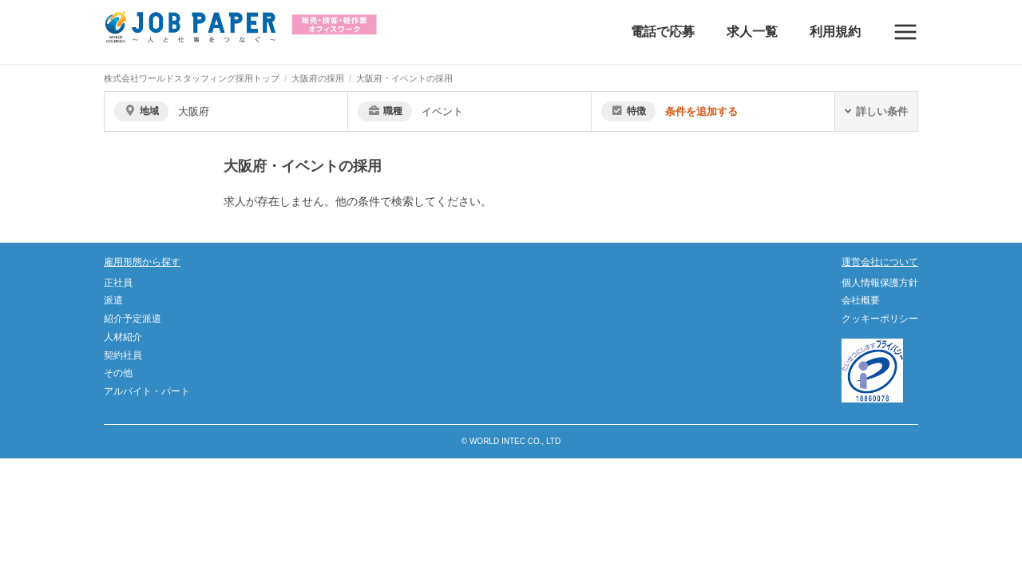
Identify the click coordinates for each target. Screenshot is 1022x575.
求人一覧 (752, 31)
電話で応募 (663, 31)
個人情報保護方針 (880, 282)
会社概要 (861, 300)
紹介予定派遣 (132, 318)
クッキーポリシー (880, 318)
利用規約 (835, 31)
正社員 (118, 282)
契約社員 (123, 355)
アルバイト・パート (147, 391)
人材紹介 (123, 337)
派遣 (113, 300)
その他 (118, 373)
